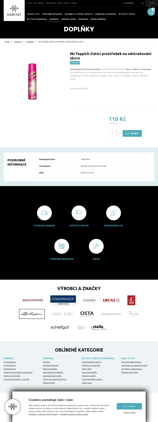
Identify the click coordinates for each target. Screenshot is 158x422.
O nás (29, 3)
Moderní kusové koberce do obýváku (18, 372)
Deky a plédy (87, 369)
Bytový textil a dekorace (98, 358)
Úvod (7, 42)
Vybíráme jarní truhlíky (129, 372)
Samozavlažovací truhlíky (52, 376)
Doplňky (30, 42)
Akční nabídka (98, 19)
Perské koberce (10, 365)
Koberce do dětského (12, 376)
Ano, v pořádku (129, 406)
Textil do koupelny (89, 376)
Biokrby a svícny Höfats (79, 14)
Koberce (54, 19)
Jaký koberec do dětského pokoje (134, 365)
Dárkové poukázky (106, 14)
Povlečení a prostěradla (91, 365)
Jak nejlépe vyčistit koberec (131, 369)
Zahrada (83, 19)
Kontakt (74, 3)
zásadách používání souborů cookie (74, 414)
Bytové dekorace (37, 19)
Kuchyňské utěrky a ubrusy (92, 379)
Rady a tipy (128, 358)
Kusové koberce (10, 362)
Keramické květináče (50, 365)
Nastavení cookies (129, 412)
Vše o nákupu (38, 3)
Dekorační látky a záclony (91, 362)
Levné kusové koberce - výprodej (16, 379)
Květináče (46, 362)
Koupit (135, 133)
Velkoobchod (51, 3)
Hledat (137, 3)
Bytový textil (127, 14)
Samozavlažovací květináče (53, 372)
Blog (60, 3)
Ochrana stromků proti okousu (55, 379)
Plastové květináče (50, 369)
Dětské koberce (10, 369)
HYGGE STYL (33, 14)
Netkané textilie (49, 383)
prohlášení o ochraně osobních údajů (43, 414)
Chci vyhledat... (123, 3)
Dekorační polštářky (89, 372)
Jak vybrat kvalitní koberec (131, 362)
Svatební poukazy (52, 14)
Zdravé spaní (68, 19)
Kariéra (66, 3)
